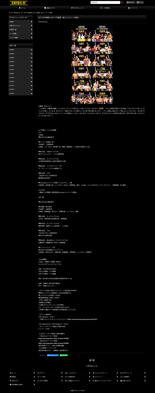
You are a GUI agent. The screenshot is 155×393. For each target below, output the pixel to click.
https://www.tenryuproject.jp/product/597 (82, 319)
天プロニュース (91, 366)
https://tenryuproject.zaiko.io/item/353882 (53, 338)
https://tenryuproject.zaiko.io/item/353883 (53, 343)
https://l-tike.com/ (59, 326)
